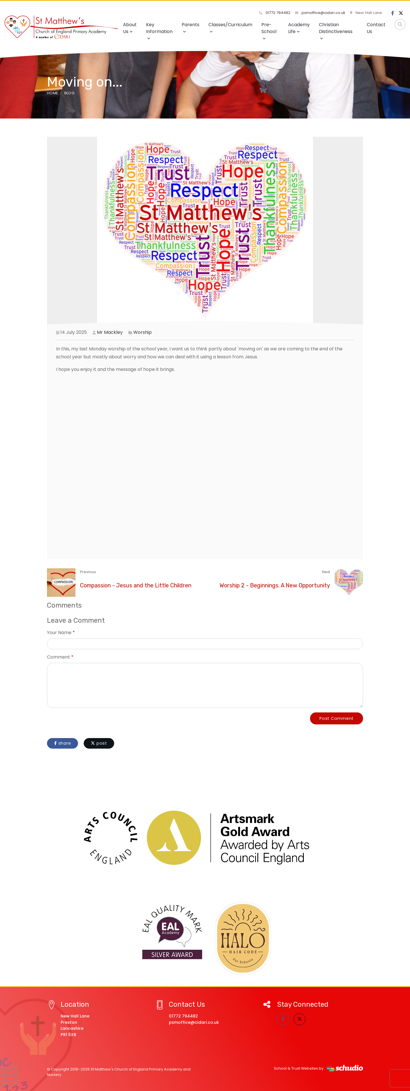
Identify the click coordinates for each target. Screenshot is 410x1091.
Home (52, 93)
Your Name (59, 632)
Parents (190, 27)
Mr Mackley (110, 332)
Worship (142, 332)
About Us (130, 28)
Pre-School (268, 30)
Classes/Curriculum (230, 27)
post (99, 743)
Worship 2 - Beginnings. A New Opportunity (275, 585)
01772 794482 (274, 12)
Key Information (159, 30)
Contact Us (376, 28)
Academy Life (299, 28)
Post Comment (336, 718)
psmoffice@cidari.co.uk (320, 12)
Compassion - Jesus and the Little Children (135, 585)
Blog (69, 93)
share (62, 743)
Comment (58, 657)
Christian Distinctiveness (335, 30)
